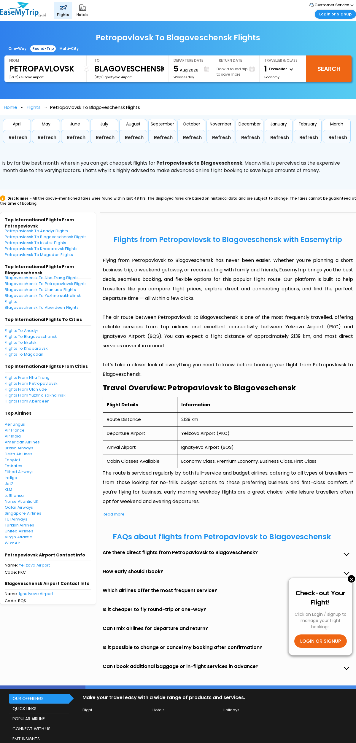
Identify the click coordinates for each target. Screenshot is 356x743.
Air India (13, 436)
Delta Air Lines (18, 454)
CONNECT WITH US (31, 729)
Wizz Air (12, 543)
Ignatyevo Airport (36, 593)
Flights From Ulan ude (26, 389)
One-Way (17, 48)
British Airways (19, 448)
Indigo (11, 478)
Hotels (158, 710)
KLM (8, 489)
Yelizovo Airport (34, 565)
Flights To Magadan (24, 354)
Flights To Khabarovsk (26, 348)
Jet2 (9, 483)
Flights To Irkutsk (21, 342)
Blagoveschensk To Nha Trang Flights (42, 278)
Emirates (13, 466)
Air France (15, 430)
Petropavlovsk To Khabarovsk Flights (41, 249)
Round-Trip (43, 48)
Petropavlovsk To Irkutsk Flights (35, 243)
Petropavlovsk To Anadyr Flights (36, 231)
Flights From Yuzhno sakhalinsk (35, 395)
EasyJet (12, 460)
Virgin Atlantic (18, 537)
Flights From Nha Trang (27, 377)
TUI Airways (16, 519)
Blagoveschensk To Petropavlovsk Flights (46, 284)
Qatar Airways (19, 507)
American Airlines (22, 442)
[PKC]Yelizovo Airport (26, 77)
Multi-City (69, 48)
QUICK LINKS (24, 709)
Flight (87, 710)
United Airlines (19, 531)
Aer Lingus (15, 424)
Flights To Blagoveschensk (31, 336)
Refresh (18, 137)
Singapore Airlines (23, 513)
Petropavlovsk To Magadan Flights (39, 254)
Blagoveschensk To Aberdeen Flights (42, 307)
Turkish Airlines (19, 525)
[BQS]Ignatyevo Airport (113, 77)
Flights (34, 107)
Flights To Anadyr (21, 330)
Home (10, 107)
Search (329, 69)
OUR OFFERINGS (28, 698)
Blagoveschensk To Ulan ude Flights (40, 289)
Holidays (231, 710)
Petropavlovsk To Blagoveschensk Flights (46, 237)
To (97, 60)
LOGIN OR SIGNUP (320, 641)
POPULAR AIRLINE (28, 719)
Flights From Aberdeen (27, 401)
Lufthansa (14, 495)
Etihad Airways (19, 472)
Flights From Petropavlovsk (31, 383)
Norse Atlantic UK (22, 501)
